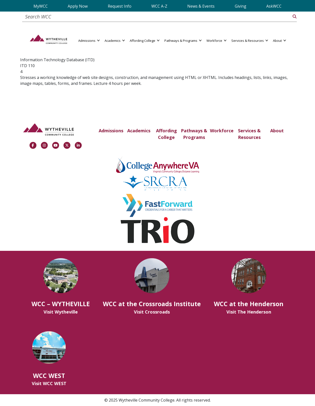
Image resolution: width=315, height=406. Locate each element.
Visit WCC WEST (49, 383)
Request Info (119, 6)
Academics (138, 131)
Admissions (111, 131)
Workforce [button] (216, 40)
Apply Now (78, 6)
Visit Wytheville (61, 312)
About (277, 131)
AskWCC (274, 6)
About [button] (279, 40)
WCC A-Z (159, 6)
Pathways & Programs (194, 134)
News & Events (201, 6)
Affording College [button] (144, 40)
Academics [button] (115, 40)
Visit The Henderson (248, 312)
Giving (240, 6)
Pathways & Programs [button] (183, 40)
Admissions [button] (89, 40)
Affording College (166, 134)
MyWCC (40, 6)
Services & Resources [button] (249, 40)
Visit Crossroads (152, 312)
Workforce (222, 131)
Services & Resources (249, 134)
